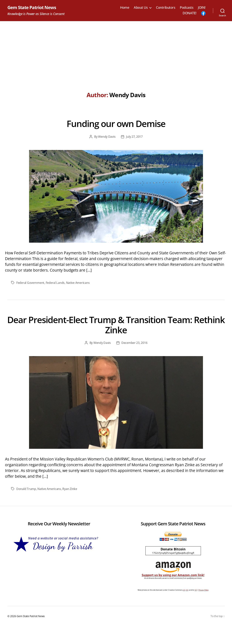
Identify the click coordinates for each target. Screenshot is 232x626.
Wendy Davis (106, 137)
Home (124, 8)
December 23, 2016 (134, 343)
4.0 (196, 590)
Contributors (165, 8)
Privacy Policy (204, 590)
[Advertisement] (116, 49)
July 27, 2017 (134, 137)
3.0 (187, 590)
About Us (141, 8)
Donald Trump (26, 489)
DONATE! (189, 13)
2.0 (184, 590)
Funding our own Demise (116, 124)
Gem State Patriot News (31, 7)
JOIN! (202, 8)
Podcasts (186, 8)
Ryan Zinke (69, 489)
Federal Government (30, 283)
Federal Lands (55, 283)
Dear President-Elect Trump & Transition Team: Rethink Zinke (116, 325)
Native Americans (78, 283)
